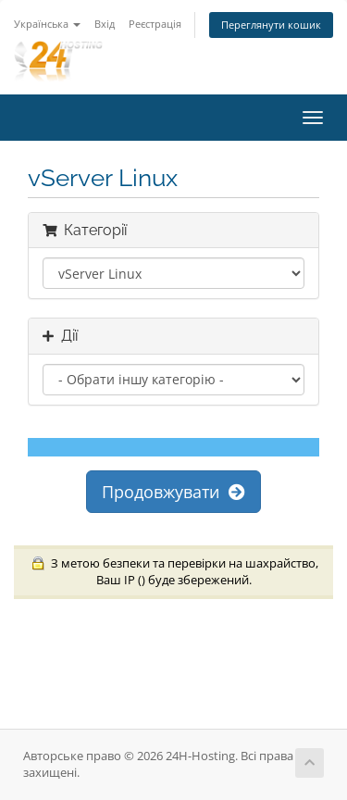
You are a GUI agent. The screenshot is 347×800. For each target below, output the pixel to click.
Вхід (104, 24)
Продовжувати (173, 492)
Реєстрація (155, 24)
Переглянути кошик (271, 24)
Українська (47, 24)
